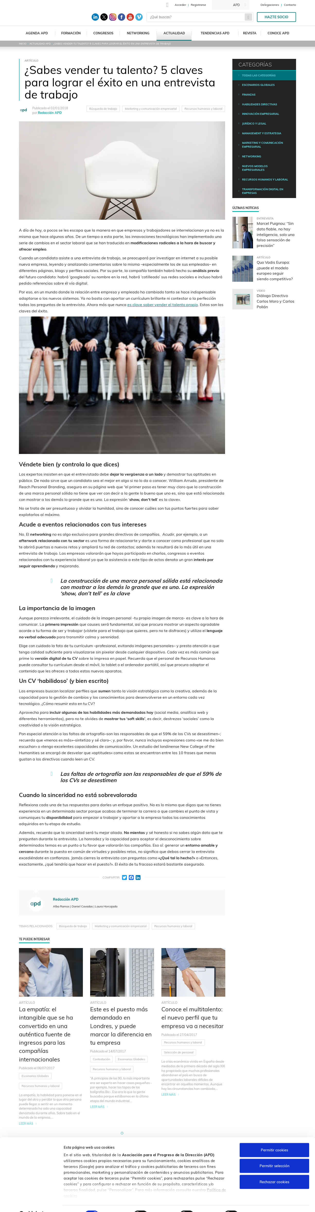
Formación (71, 33)
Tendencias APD (215, 33)
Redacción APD (50, 113)
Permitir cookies (274, 1137)
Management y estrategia (261, 133)
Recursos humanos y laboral (203, 108)
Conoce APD (278, 33)
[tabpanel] (51, 1037)
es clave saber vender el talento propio (162, 304)
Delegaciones (270, 5)
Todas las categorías (259, 75)
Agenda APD (37, 33)
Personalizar (258, 1202)
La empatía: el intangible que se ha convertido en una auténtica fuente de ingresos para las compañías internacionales (46, 1034)
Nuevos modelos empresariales (255, 168)
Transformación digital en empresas (262, 191)
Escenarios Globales (35, 1076)
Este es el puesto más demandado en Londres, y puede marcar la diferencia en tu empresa (121, 1025)
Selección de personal (178, 1052)
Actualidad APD (40, 43)
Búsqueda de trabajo (103, 108)
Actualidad (174, 33)
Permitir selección (274, 1153)
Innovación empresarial (260, 114)
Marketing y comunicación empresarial (151, 108)
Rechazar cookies (274, 1169)
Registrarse (198, 5)
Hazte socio (276, 17)
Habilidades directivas (259, 104)
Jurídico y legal (254, 123)
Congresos (103, 33)
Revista (249, 33)
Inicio (22, 43)
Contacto (290, 5)
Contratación (101, 1059)
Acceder (180, 5)
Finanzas (248, 94)
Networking (138, 33)
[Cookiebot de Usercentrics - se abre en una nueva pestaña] (31, 1202)
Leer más (26, 1123)
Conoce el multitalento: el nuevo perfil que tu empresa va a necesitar (192, 1017)
